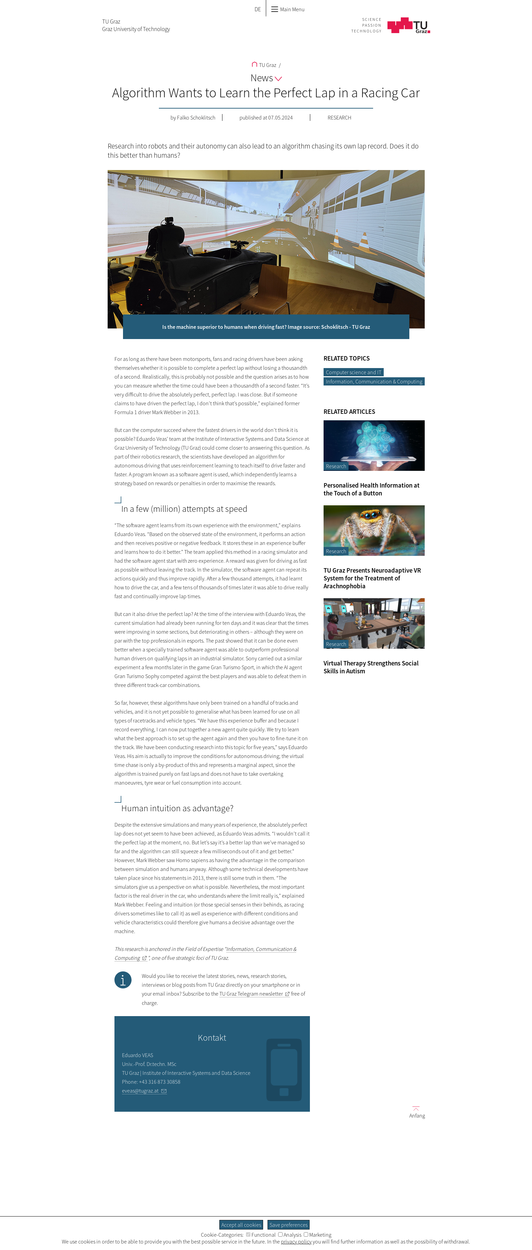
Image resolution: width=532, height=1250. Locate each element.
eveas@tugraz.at (140, 1090)
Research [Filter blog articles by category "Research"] (336, 466)
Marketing (317, 1234)
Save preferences (289, 1224)
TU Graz (264, 64)
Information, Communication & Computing (374, 381)
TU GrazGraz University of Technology (136, 25)
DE (258, 9)
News (266, 77)
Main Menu (287, 9)
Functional (261, 1234)
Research (339, 117)
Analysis (289, 1234)
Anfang (414, 1112)
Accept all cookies (241, 1224)
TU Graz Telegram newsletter (251, 993)
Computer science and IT (353, 372)
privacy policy (296, 1241)
